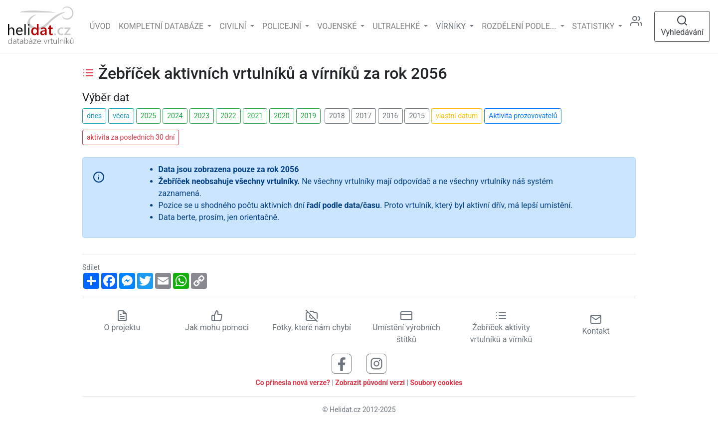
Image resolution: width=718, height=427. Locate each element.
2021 (255, 116)
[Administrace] (640, 26)
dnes (94, 116)
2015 (416, 116)
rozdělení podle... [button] (520, 26)
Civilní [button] (233, 26)
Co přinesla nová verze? (293, 383)
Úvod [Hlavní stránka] (100, 26)
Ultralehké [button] (397, 26)
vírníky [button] (452, 26)
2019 (308, 116)
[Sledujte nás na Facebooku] (342, 363)
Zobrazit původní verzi (370, 383)
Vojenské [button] (338, 26)
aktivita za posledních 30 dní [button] (131, 137)
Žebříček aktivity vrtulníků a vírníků (501, 327)
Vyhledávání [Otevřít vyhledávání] (682, 25)
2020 (281, 116)
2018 (337, 116)
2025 (148, 116)
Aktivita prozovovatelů (523, 116)
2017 (363, 116)
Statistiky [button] (594, 26)
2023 (201, 116)
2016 (390, 116)
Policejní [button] (282, 26)
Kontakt (595, 324)
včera (121, 116)
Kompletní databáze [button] (162, 26)
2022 (228, 116)
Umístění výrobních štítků (406, 327)
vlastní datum (457, 116)
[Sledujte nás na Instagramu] (376, 363)
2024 (174, 116)
